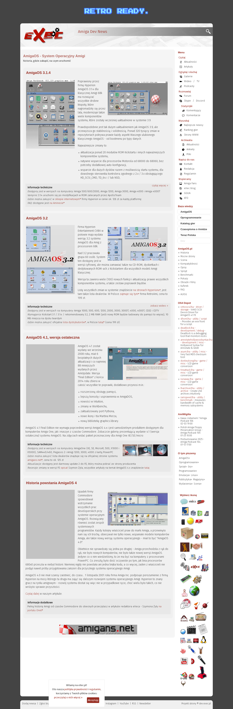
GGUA (187, 193)
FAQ (182, 289)
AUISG (183, 294)
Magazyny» (199, 479)
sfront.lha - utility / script (193, 318)
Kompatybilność (189, 263)
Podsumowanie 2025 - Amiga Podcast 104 (192, 440)
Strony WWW (191, 134)
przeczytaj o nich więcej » (68, 697)
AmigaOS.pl (185, 248)
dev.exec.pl (205, 703)
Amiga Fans (190, 183)
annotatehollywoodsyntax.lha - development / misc (196, 341)
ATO (186, 197)
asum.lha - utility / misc (193, 351)
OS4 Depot (184, 302)
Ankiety (190, 149)
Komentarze (193, 115)
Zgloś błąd (44, 703)
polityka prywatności (75, 689)
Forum (187, 95)
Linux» (194, 475)
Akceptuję (93, 700)
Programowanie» (188, 471)
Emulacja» (184, 475)
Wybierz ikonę (188, 495)
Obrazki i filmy (188, 282)
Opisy (183, 267)
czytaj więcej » (160, 185)
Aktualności (190, 61)
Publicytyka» (185, 479)
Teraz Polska (188, 235)
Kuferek (184, 286)
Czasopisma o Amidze (193, 229)
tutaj (100, 322)
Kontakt (188, 163)
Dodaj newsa (29, 703)
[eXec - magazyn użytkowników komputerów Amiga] (43, 35)
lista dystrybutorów (74, 322)
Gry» (190, 466)
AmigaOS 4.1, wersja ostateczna (53, 337)
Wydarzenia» (186, 483)
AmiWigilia (184, 414)
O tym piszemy (187, 453)
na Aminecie (56, 203)
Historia (184, 252)
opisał (64, 467)
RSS (134, 703)
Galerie (188, 76)
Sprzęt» (183, 466)
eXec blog (189, 188)
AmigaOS (186, 211)
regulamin (95, 689)
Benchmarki (186, 274)
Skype (187, 100)
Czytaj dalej (32, 593)
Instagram (111, 703)
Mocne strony (187, 256)
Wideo (187, 81)
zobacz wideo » (159, 305)
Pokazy (184, 278)
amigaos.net (34, 459)
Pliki (189, 154)
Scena (183, 260)
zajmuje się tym (129, 294)
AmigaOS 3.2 (37, 218)
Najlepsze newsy (193, 125)
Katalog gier (187, 223)
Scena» (197, 483)
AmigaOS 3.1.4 (38, 73)
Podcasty (189, 86)
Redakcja (189, 168)
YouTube (124, 703)
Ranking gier (191, 129)
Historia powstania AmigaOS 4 (51, 483)
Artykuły (188, 66)
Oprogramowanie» (189, 462)
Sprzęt (183, 271)
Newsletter (145, 703)
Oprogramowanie (190, 217)
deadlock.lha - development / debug (192, 329)
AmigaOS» (184, 458)
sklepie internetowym (67, 199)
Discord (200, 100)
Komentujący (194, 110)
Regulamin (190, 173)
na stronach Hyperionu (146, 290)
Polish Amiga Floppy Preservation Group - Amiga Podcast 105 (191, 430)
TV (198, 81)
